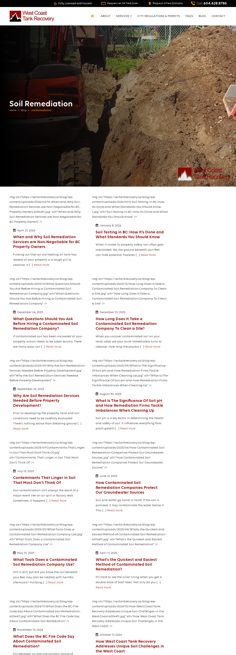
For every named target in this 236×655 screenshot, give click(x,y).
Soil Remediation (140, 603)
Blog (203, 16)
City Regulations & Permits (160, 16)
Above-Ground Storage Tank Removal (147, 618)
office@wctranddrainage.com (205, 620)
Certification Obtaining (144, 611)
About (108, 16)
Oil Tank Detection (141, 594)
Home (13, 110)
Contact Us (198, 628)
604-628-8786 (196, 610)
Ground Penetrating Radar (146, 607)
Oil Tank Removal (140, 598)
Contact (218, 16)
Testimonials (83, 616)
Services (124, 16)
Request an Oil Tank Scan (115, 3)
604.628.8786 (208, 3)
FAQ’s (190, 16)
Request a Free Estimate (163, 3)
